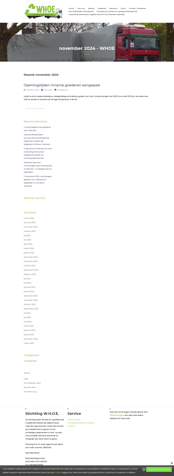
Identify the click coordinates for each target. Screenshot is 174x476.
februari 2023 (29, 330)
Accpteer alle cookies (159, 469)
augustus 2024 (30, 274)
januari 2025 (29, 252)
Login (26, 378)
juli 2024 (27, 278)
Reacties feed (30, 387)
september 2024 (31, 270)
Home (71, 8)
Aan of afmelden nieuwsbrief (81, 11)
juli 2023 (27, 313)
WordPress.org (30, 391)
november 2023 (31, 300)
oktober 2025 (30, 231)
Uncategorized (62, 90)
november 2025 (31, 227)
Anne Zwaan (47, 90)
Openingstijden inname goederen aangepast (62, 85)
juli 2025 (27, 235)
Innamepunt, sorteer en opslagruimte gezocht (117, 11)
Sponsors (113, 8)
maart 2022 (29, 343)
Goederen (102, 8)
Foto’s (123, 8)
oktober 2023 (29, 304)
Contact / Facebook (137, 8)
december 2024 (31, 257)
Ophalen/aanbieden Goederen (81, 423)
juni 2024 (27, 283)
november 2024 (31, 261)
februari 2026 (29, 222)
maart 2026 (29, 218)
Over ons (81, 8)
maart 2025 (29, 248)
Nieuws (91, 8)
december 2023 (31, 296)
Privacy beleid (74, 419)
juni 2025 (27, 239)
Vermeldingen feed (32, 383)
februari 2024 (30, 287)
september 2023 (31, 308)
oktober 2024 (30, 265)
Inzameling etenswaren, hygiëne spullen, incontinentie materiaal (96, 14)
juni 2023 (27, 317)
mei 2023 (28, 321)
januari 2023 (29, 334)
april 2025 (28, 244)
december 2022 (31, 339)
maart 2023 (29, 326)
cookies (57, 472)
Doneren (71, 426)
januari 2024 (29, 291)
